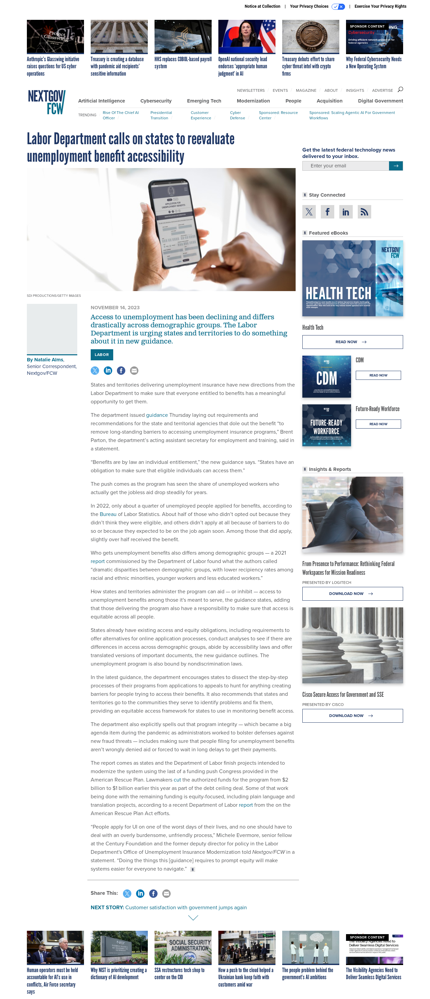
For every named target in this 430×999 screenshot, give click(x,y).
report (98, 561)
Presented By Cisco (323, 705)
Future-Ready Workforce (377, 409)
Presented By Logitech (326, 583)
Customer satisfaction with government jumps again (186, 907)
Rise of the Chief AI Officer (121, 115)
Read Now (353, 342)
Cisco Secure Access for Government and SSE (343, 694)
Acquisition (330, 101)
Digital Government (380, 101)
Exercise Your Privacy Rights (380, 6)
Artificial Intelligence (101, 101)
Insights (355, 90)
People (293, 101)
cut (177, 780)
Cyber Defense (237, 115)
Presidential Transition (161, 115)
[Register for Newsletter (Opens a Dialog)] (396, 166)
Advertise (382, 90)
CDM (360, 360)
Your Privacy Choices (317, 7)
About (331, 90)
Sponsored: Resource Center (278, 115)
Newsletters (251, 90)
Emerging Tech (204, 101)
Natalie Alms (48, 359)
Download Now (353, 594)
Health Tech (313, 327)
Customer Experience (201, 115)
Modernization (253, 101)
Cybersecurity (156, 101)
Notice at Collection (262, 6)
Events (280, 90)
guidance (157, 415)
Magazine (306, 90)
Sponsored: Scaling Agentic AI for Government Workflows (352, 115)
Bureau (108, 514)
